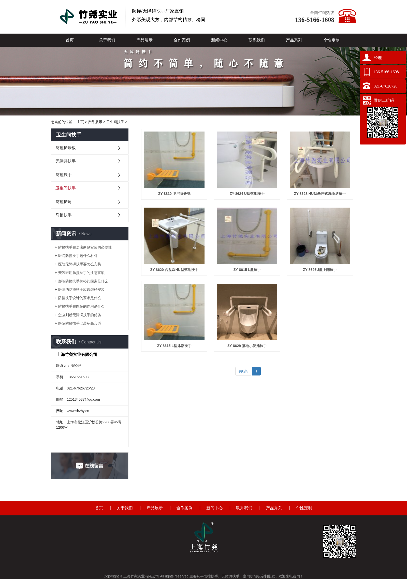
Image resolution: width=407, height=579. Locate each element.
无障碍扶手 (65, 161)
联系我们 (257, 40)
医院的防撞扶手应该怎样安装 (81, 289)
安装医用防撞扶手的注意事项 (81, 273)
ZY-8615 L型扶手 (247, 270)
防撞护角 (63, 201)
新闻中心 (219, 40)
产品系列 (294, 40)
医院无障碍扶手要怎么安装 (79, 264)
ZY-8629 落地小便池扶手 (247, 346)
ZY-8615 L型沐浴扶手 (174, 346)
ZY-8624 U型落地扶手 (247, 194)
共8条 (243, 371)
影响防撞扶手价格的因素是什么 (83, 281)
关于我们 (107, 40)
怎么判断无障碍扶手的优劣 (79, 315)
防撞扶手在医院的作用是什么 (81, 306)
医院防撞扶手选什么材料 (77, 256)
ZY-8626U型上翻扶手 (320, 270)
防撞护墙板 (65, 148)
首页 (70, 40)
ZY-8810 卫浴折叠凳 (174, 194)
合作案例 (182, 40)
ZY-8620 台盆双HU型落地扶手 (174, 270)
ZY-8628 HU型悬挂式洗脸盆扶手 (320, 194)
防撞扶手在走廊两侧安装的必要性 (85, 247)
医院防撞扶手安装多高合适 (79, 323)
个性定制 (331, 40)
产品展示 (144, 40)
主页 (80, 122)
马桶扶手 (63, 215)
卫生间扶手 (115, 122)
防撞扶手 (63, 174)
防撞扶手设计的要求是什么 (79, 298)
